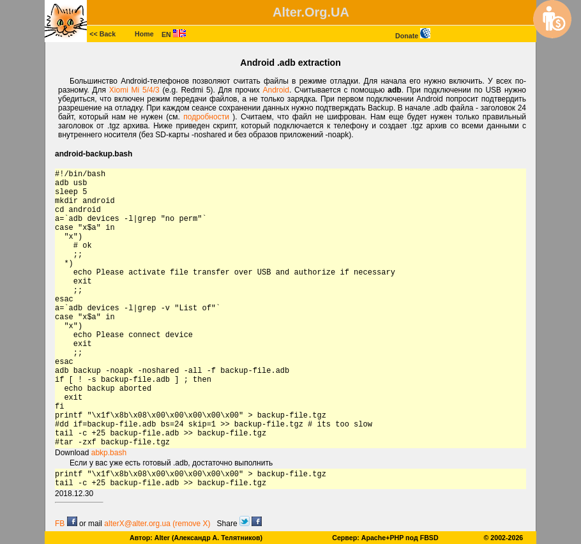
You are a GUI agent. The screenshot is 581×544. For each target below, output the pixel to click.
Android (276, 90)
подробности (207, 116)
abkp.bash (108, 452)
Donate (412, 36)
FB (66, 523)
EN (174, 34)
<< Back (102, 34)
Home (144, 34)
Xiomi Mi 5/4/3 (136, 90)
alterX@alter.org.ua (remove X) (157, 523)
